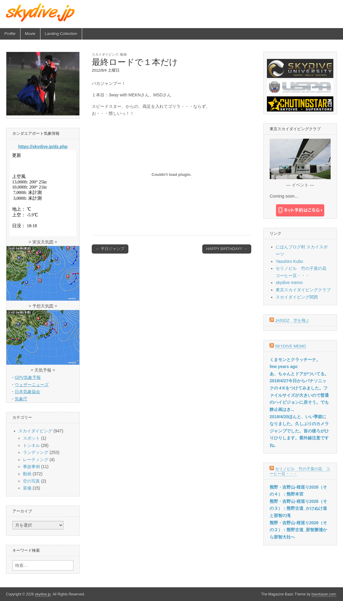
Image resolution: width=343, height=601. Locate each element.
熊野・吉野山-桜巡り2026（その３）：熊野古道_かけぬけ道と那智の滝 (298, 508)
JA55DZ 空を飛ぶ (292, 320)
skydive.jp (43, 594)
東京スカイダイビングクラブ (303, 289)
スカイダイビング (105, 54)
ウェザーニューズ (32, 384)
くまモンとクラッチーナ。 (295, 359)
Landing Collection (61, 33)
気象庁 (21, 398)
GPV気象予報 (28, 377)
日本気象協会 (27, 391)
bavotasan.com (324, 594)
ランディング (35, 452)
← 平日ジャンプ (110, 249)
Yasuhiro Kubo (289, 261)
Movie (30, 33)
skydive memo (289, 282)
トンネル (31, 445)
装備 (27, 488)
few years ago (284, 366)
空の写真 (31, 481)
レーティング (35, 459)
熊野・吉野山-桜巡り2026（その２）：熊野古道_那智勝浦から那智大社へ (298, 529)
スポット (31, 438)
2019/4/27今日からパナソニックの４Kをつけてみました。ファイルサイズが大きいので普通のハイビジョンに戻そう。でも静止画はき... (299, 395)
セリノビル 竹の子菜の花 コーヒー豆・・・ (300, 471)
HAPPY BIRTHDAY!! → (226, 249)
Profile (10, 33)
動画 (123, 54)
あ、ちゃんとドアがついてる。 (299, 373)
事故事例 (31, 466)
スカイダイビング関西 (297, 297)
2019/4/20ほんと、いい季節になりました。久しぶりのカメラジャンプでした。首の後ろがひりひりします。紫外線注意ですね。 (299, 431)
